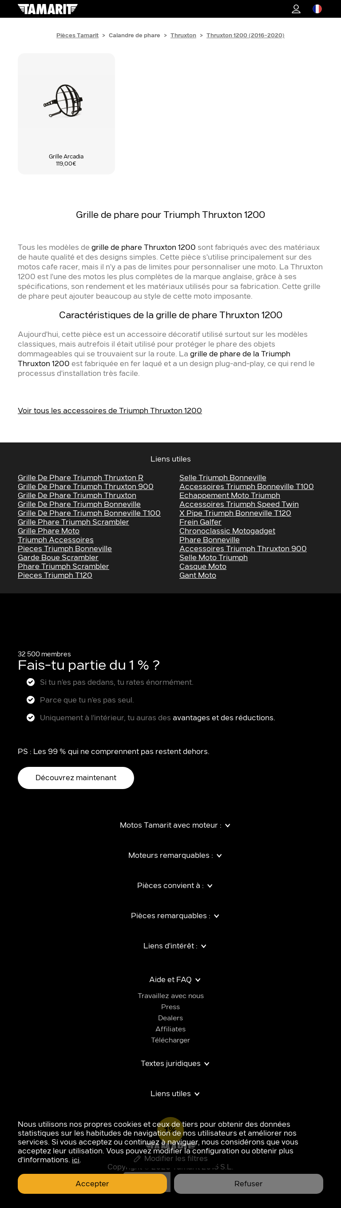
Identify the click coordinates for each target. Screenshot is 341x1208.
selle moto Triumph (213, 557)
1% (296, 9)
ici (75, 1160)
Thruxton (183, 35)
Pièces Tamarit (77, 35)
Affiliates (170, 1029)
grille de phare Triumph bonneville (79, 504)
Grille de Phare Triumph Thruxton (77, 495)
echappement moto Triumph (229, 495)
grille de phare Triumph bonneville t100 (89, 513)
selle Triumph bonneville (222, 478)
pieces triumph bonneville (65, 549)
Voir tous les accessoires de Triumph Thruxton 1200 (110, 411)
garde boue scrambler (58, 557)
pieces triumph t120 (55, 575)
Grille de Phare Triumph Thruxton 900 (86, 486)
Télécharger (170, 1040)
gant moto (197, 575)
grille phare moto (48, 531)
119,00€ (66, 163)
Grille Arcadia (66, 156)
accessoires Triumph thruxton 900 (243, 549)
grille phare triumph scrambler (73, 522)
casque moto (202, 566)
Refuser (248, 1184)
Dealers (170, 1018)
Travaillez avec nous (171, 996)
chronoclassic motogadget (227, 531)
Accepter (92, 1184)
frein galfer (200, 522)
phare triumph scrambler (63, 566)
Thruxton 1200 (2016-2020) (245, 35)
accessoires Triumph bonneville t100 (246, 486)
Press (170, 1007)
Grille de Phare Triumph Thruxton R (80, 478)
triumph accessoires (56, 540)
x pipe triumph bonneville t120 (235, 513)
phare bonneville (209, 540)
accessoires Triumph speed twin (239, 504)
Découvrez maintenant (76, 778)
